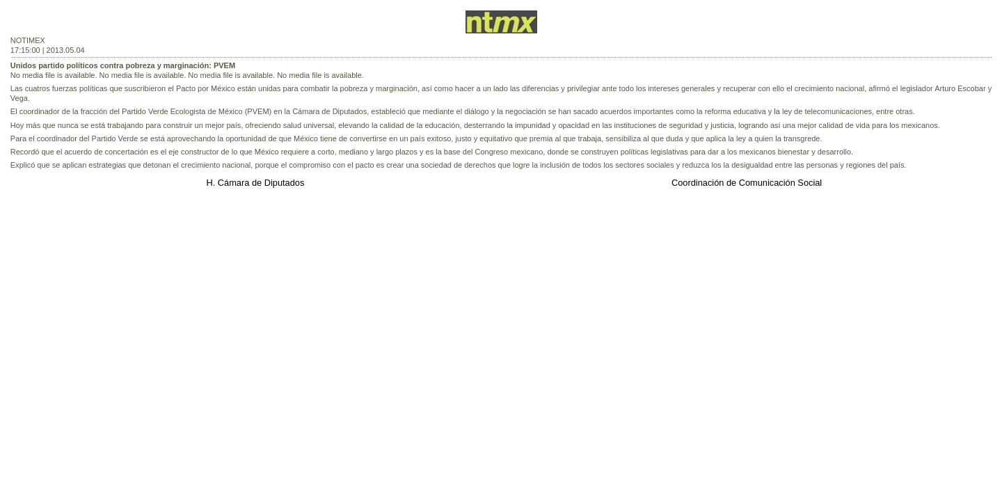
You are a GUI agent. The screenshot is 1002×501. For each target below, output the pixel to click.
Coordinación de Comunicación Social (746, 182)
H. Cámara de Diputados (255, 182)
